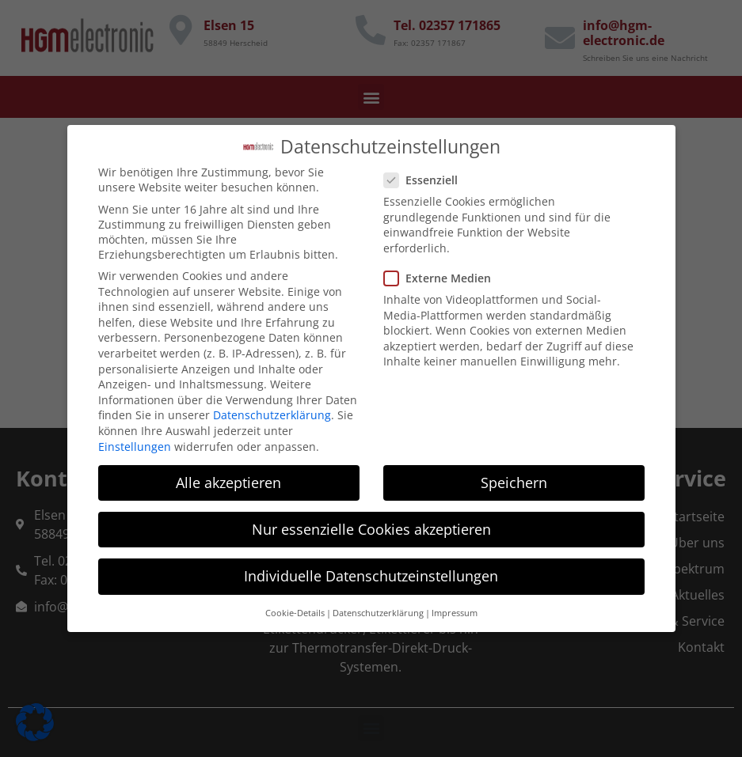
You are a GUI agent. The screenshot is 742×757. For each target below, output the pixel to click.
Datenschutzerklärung (272, 408)
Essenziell (425, 173)
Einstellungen (134, 439)
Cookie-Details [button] (295, 606)
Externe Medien (442, 270)
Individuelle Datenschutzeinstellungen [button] (371, 568)
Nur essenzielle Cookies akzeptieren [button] (371, 522)
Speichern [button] (514, 475)
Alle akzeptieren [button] (228, 475)
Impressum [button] (455, 606)
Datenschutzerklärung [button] (378, 606)
